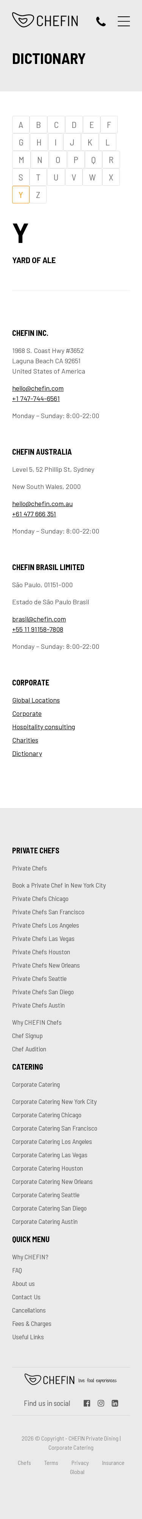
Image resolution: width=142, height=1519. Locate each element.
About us (23, 1283)
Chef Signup (27, 1035)
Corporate (27, 713)
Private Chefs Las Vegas (43, 938)
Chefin (71, 1379)
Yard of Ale (34, 260)
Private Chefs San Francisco (48, 911)
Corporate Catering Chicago (46, 1114)
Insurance (113, 1462)
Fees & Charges (31, 1323)
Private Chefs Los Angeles (45, 925)
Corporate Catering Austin (45, 1221)
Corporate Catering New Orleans (52, 1181)
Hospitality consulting (43, 726)
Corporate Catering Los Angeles (52, 1141)
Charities (25, 740)
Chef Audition (29, 1049)
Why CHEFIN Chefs (37, 1022)
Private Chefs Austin (38, 1005)
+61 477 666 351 (34, 514)
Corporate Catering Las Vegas (49, 1154)
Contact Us (26, 1296)
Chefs (24, 1462)
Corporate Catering (36, 1084)
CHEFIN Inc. (45, 19)
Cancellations (29, 1310)
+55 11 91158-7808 (37, 629)
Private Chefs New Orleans (46, 965)
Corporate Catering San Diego (49, 1208)
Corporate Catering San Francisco (54, 1128)
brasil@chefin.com (39, 619)
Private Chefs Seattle (39, 978)
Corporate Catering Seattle (46, 1194)
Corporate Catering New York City (54, 1101)
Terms (51, 1462)
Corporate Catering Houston (47, 1168)
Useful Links (28, 1336)
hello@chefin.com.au (42, 503)
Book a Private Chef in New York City (59, 885)
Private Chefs (29, 868)
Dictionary (27, 753)
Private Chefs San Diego (43, 991)
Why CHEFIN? (30, 1256)
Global (77, 1471)
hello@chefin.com (38, 388)
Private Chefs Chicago (40, 898)
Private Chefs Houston (41, 951)
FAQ (17, 1270)
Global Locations (36, 700)
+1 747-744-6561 (36, 398)
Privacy (80, 1462)
